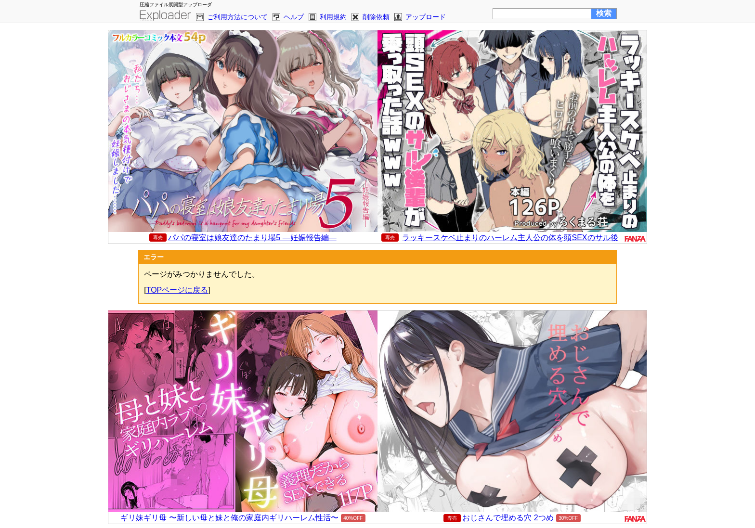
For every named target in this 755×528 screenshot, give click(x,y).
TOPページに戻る (177, 290)
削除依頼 (376, 17)
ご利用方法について (237, 17)
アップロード (425, 17)
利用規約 (333, 17)
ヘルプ (294, 17)
